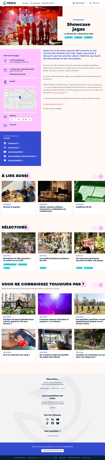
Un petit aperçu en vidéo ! (53, 104)
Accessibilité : (39, 457)
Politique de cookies (74, 457)
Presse (55, 457)
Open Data (62, 457)
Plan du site (86, 457)
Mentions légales (20, 457)
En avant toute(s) (59, 93)
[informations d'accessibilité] (21, 119)
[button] (20, 97)
